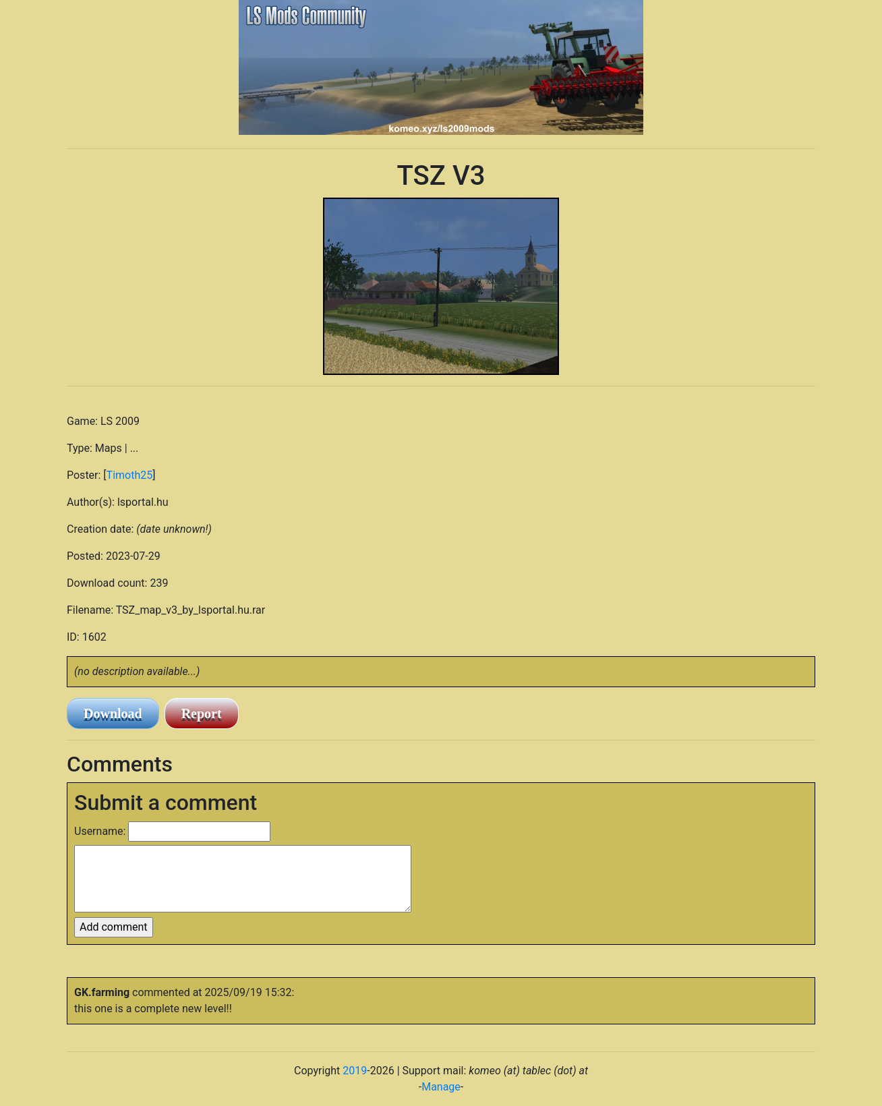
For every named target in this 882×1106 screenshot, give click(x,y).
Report (201, 713)
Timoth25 (130, 475)
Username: (99, 831)
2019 (355, 1070)
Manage (441, 1086)
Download (113, 713)
